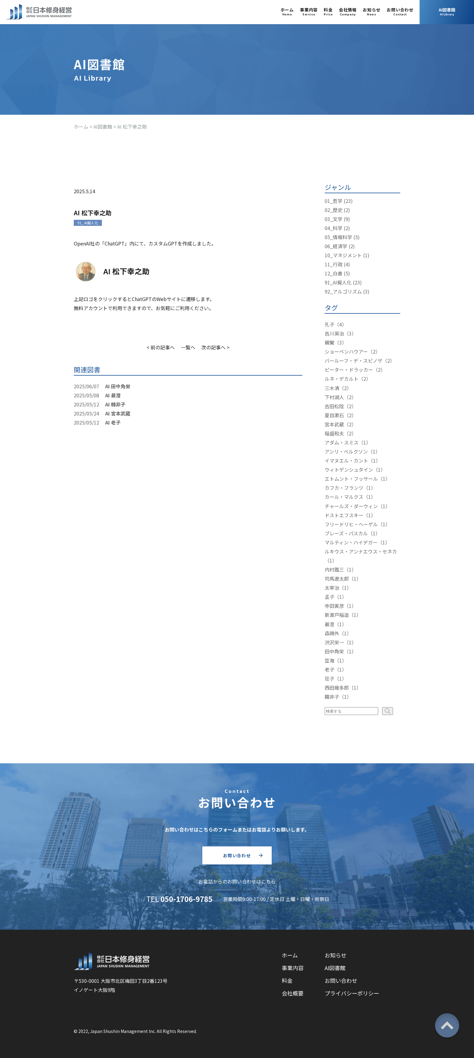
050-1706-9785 (187, 898)
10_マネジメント (343, 255)
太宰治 (332, 587)
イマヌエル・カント (346, 460)
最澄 (329, 624)
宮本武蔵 (334, 424)
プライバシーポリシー (352, 993)
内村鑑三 (334, 569)
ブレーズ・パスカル (346, 533)
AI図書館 (335, 968)
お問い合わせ (237, 855)
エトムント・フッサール (351, 478)
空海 (329, 660)
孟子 (329, 596)
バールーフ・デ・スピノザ (353, 360)
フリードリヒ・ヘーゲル (351, 524)
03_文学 (334, 219)
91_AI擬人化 (87, 222)
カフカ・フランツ (344, 487)
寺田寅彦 (334, 605)
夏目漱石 (334, 415)
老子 (329, 669)
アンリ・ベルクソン (346, 451)
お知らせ (335, 955)
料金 (287, 980)
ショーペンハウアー (346, 351)
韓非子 (332, 696)
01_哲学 (334, 200)
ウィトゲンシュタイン (349, 469)
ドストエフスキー (344, 515)
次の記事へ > (215, 347)
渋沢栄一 (334, 642)
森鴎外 (332, 633)
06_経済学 (336, 246)
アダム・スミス (342, 442)
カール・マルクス (344, 496)
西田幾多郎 (337, 687)
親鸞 (329, 342)
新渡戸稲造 (337, 614)
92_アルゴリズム (343, 291)
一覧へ (188, 347)
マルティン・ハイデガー (351, 542)
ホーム (290, 955)
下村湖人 (334, 397)
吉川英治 (334, 333)
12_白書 (334, 273)
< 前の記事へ (161, 347)
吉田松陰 (334, 406)
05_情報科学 (338, 237)
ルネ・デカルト (342, 378)
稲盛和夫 (334, 433)
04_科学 (334, 228)
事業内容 (293, 968)
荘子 (329, 678)
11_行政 (334, 264)
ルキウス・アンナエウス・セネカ (361, 551)
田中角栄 (334, 651)
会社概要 (293, 993)
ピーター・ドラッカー (349, 369)
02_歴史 (334, 209)
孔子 (329, 324)
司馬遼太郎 (337, 578)
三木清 (332, 388)
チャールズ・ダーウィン (351, 506)
